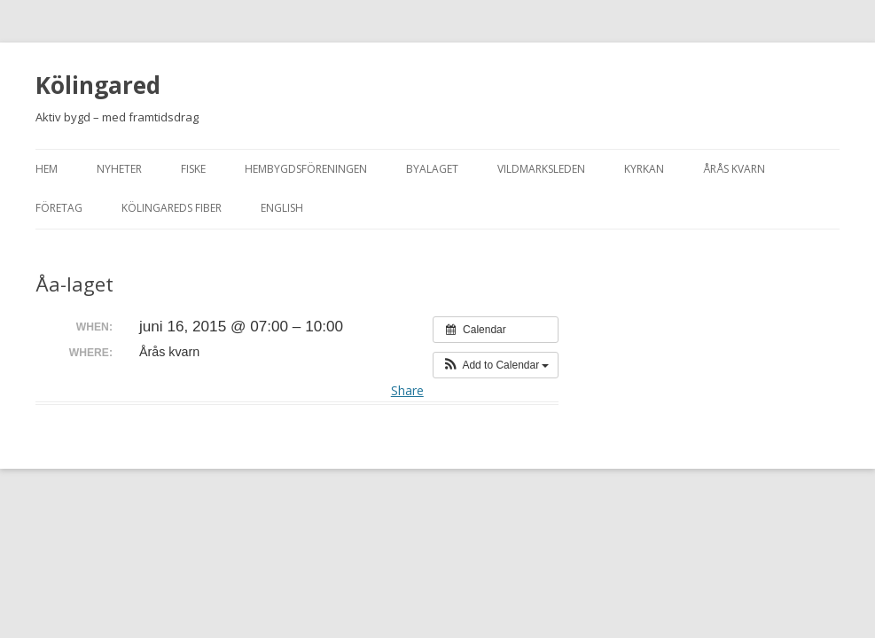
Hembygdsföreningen (306, 168)
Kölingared (97, 85)
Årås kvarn (734, 168)
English (282, 207)
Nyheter (119, 168)
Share (407, 390)
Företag (58, 207)
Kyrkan (644, 168)
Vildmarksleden (541, 168)
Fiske (193, 168)
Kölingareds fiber (171, 207)
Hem (46, 168)
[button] (496, 365)
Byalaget (432, 168)
